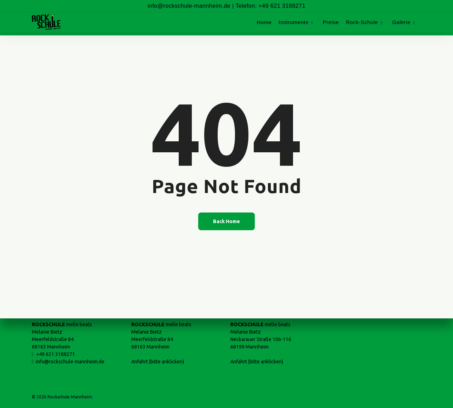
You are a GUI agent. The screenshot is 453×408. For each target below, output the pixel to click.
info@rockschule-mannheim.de (189, 6)
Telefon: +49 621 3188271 (271, 6)
